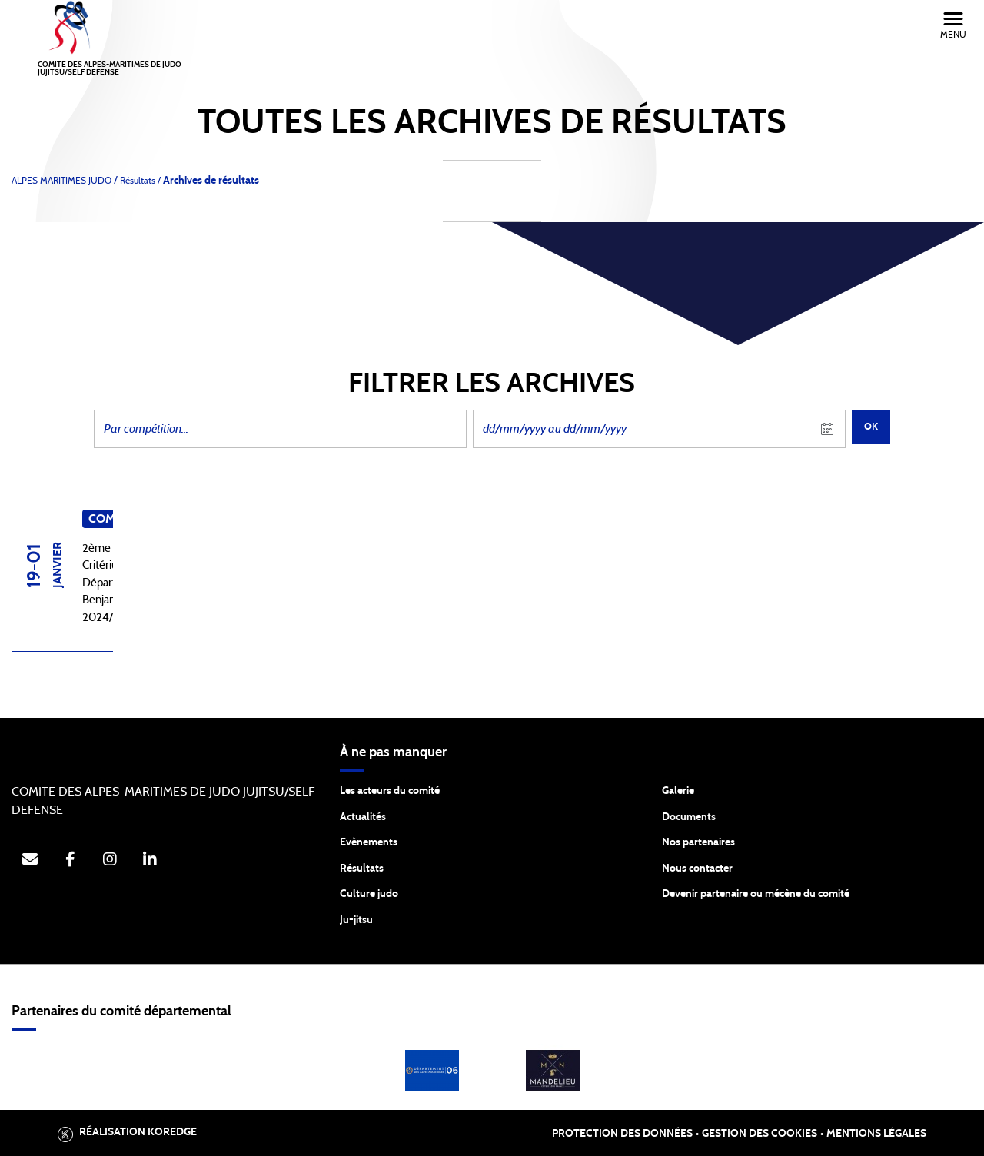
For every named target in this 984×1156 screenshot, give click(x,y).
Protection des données (622, 1133)
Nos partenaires (698, 842)
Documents (689, 817)
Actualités (363, 817)
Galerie (678, 791)
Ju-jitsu (356, 920)
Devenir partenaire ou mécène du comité (755, 894)
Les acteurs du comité (390, 791)
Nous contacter (697, 868)
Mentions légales (876, 1133)
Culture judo (369, 894)
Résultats (362, 868)
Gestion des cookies (759, 1133)
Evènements (368, 842)
